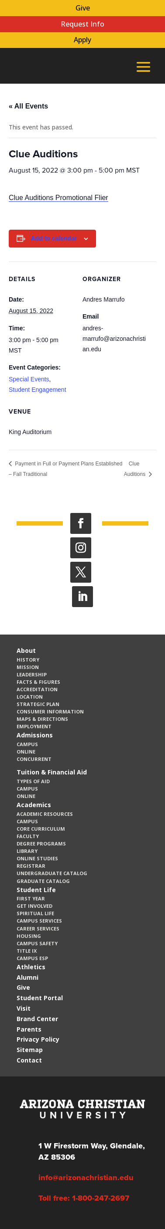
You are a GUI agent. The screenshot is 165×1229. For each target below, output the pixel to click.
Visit (24, 1008)
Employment (34, 726)
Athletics (31, 967)
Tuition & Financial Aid (52, 772)
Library (27, 851)
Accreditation (37, 689)
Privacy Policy (38, 1039)
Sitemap (30, 1050)
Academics (34, 805)
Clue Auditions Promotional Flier (58, 197)
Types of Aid (33, 781)
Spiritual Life (35, 913)
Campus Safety (37, 943)
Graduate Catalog (43, 881)
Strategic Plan (38, 704)
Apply (82, 39)
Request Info (82, 24)
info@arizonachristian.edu (86, 1177)
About (26, 650)
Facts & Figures (38, 682)
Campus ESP (32, 958)
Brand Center (37, 1019)
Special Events (29, 379)
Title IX (27, 950)
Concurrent (34, 759)
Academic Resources (45, 814)
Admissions (35, 735)
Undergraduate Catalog (52, 873)
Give (83, 8)
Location (30, 696)
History (28, 659)
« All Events (28, 106)
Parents (29, 1029)
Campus (27, 744)
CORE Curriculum (41, 828)
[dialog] (139, 1203)
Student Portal (40, 998)
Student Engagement (37, 389)
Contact (29, 1060)
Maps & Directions (42, 719)
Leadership (32, 674)
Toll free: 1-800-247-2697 (83, 1198)
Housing (29, 936)
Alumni (27, 977)
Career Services (38, 928)
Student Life (36, 890)
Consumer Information (50, 711)
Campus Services (39, 920)
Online (26, 751)
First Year (31, 898)
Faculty (28, 836)
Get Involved (34, 906)
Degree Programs (41, 843)
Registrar (31, 865)
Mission (28, 667)
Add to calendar (54, 238)
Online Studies (37, 858)
